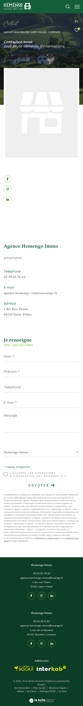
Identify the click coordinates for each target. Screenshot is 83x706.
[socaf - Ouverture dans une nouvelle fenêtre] (24, 668)
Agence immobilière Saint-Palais (25, 32)
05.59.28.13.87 (41, 621)
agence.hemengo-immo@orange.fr (30, 293)
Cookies (63, 691)
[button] (17, 174)
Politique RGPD (48, 691)
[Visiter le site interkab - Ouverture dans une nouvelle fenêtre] (51, 668)
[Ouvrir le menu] (77, 6)
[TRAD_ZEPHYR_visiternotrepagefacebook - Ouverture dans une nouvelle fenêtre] (7, 179)
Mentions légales (58, 687)
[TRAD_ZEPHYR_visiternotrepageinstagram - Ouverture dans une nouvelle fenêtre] (7, 189)
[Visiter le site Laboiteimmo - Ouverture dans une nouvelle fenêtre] (41, 698)
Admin (20, 691)
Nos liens (32, 691)
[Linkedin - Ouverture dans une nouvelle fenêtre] (7, 200)
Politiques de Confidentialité (47, 538)
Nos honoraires (22, 687)
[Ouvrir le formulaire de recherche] (68, 7)
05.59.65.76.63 (14, 277)
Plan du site (39, 687)
